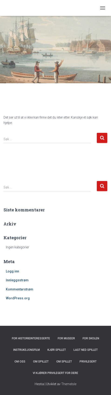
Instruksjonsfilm (26, 350)
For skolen (91, 338)
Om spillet (41, 361)
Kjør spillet (56, 350)
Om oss (19, 361)
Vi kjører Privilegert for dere (55, 373)
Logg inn (12, 271)
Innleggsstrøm (17, 280)
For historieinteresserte (31, 338)
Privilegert (88, 361)
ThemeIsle (68, 384)
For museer (66, 338)
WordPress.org (18, 298)
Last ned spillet (86, 350)
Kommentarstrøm (19, 289)
